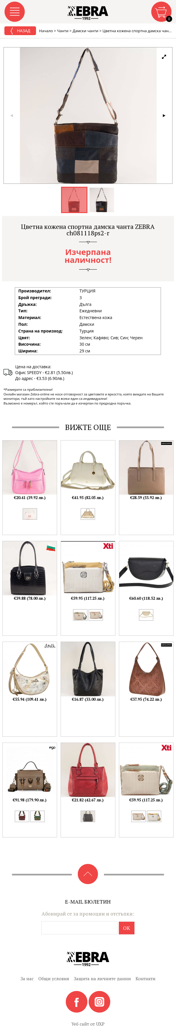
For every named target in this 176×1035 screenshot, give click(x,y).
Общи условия (53, 978)
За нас (27, 978)
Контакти (146, 978)
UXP (100, 1024)
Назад (20, 31)
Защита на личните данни (102, 978)
